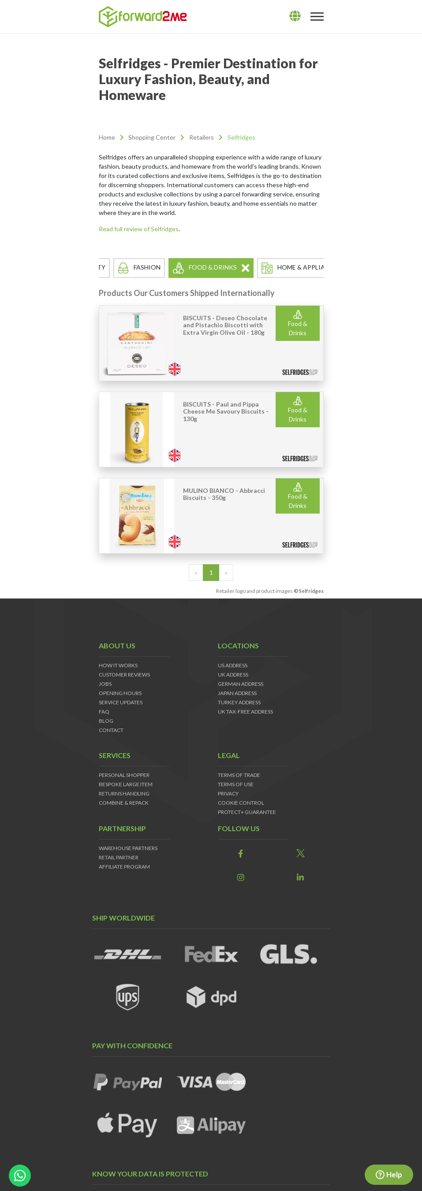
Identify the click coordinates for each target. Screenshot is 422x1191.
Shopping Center (152, 137)
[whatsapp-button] (20, 1176)
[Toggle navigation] (317, 16)
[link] (241, 854)
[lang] (295, 16)
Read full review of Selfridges (139, 229)
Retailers (201, 137)
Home (107, 137)
